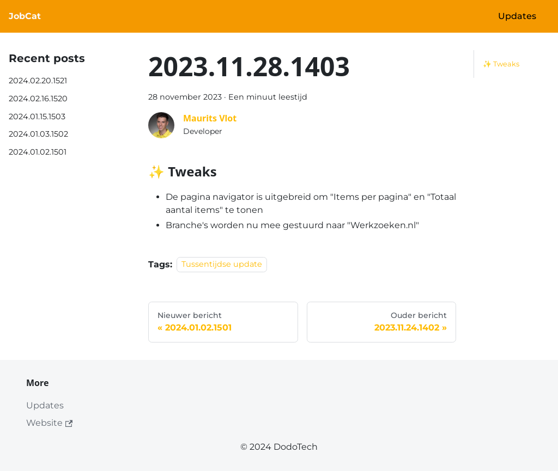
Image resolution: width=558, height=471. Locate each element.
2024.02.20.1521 (38, 80)
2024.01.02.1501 (37, 152)
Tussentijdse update (221, 265)
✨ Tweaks (501, 64)
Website (49, 423)
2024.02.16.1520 (38, 98)
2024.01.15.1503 (37, 116)
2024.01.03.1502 (38, 134)
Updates (517, 16)
